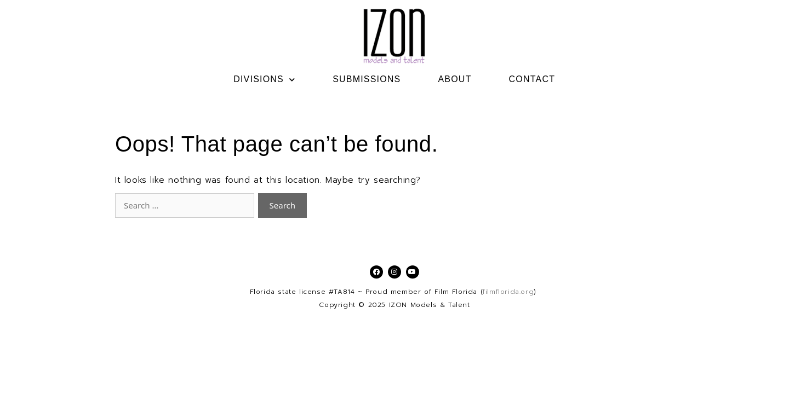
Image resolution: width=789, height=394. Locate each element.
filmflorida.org (508, 292)
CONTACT (532, 79)
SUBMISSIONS (367, 79)
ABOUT (454, 79)
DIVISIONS (264, 79)
